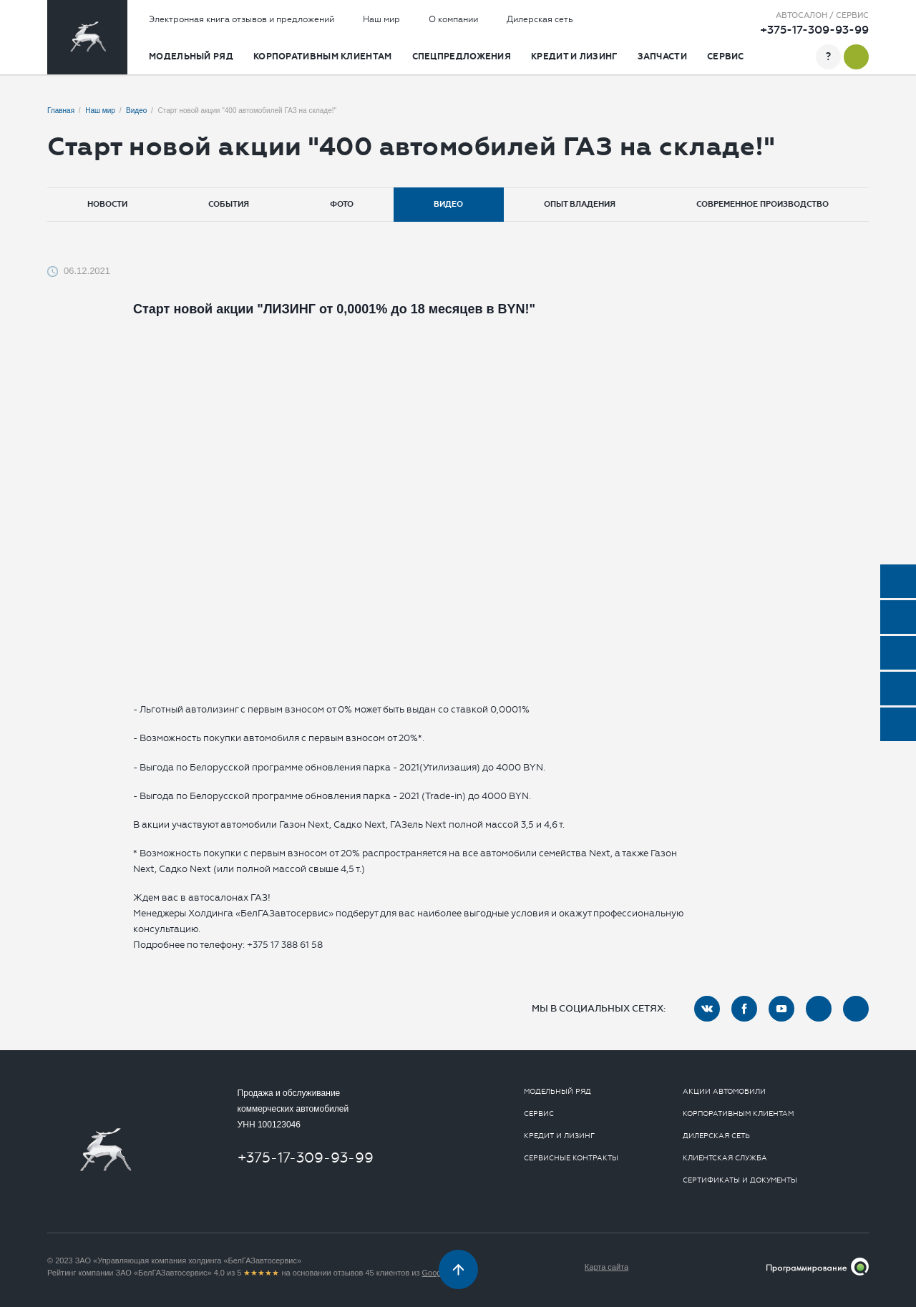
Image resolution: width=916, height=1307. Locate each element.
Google (434, 1272)
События (228, 204)
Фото (342, 204)
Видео (448, 204)
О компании (453, 19)
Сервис (725, 57)
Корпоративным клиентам (322, 57)
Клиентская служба (725, 1158)
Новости (107, 204)
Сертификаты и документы (740, 1180)
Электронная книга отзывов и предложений (241, 19)
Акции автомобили (724, 1091)
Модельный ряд (191, 57)
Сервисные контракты (571, 1158)
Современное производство (762, 204)
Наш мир (381, 19)
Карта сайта (606, 1267)
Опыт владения (579, 204)
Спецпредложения (462, 57)
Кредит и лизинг (574, 57)
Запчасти (662, 57)
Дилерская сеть (540, 19)
